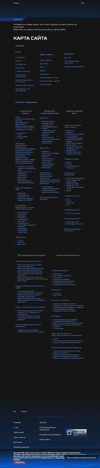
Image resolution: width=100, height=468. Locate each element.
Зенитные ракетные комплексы (29, 263)
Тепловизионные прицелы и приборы (65, 307)
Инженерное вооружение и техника (25, 207)
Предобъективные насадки (65, 312)
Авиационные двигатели (46, 180)
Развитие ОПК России (25, 85)
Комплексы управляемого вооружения (21, 145)
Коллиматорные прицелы (64, 310)
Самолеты (44, 118)
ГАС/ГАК (70, 204)
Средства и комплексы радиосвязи (22, 177)
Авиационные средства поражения (49, 183)
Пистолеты (22, 215)
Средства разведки (25, 200)
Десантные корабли (75, 145)
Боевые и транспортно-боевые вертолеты (50, 154)
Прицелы (21, 229)
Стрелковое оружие (24, 210)
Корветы (70, 133)
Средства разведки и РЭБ (24, 190)
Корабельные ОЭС (72, 211)
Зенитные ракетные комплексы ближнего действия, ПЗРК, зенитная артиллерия (31, 279)
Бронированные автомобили (22, 124)
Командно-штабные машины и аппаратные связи (26, 171)
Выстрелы (22, 246)
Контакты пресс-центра (47, 81)
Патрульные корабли (71, 135)
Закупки (68, 57)
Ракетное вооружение (71, 179)
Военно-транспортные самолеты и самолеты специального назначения (48, 139)
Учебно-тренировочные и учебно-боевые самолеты (49, 131)
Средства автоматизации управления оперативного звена (31, 331)
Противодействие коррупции (72, 61)
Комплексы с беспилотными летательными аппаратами (46, 175)
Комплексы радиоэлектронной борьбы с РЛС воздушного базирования (31, 313)
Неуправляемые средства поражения (51, 192)
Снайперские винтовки (23, 221)
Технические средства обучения (49, 199)
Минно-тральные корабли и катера (74, 154)
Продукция (18, 432)
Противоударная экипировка (65, 320)
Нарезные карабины (62, 278)
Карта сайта (44, 441)
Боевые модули (22, 159)
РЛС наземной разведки (21, 150)
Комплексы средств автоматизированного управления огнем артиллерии (25, 154)
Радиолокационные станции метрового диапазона (30, 296)
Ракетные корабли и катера (75, 142)
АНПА (69, 165)
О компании (20, 58)
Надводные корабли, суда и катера (73, 127)
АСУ (68, 206)
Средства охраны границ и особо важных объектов (67, 353)
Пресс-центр (19, 437)
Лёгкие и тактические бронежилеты (62, 324)
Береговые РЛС (73, 223)
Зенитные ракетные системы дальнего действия (30, 267)
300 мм (20, 244)
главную (30, 30)
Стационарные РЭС (72, 219)
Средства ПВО (72, 185)
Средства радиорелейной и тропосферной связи (26, 182)
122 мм (20, 242)
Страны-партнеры (23, 72)
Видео (42, 70)
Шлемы (56, 329)
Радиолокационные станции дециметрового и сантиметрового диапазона (30, 300)
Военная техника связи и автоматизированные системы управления (25, 163)
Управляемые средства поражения (51, 189)
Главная (19, 46)
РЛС (68, 201)
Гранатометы (23, 213)
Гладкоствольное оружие (64, 280)
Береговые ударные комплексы (72, 230)
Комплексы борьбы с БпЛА (29, 317)
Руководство (21, 65)
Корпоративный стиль (50, 77)
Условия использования (71, 66)
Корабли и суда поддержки (73, 150)
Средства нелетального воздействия (66, 337)
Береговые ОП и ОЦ (75, 224)
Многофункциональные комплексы (68, 342)
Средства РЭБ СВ (25, 201)
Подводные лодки (72, 160)
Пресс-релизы (46, 60)
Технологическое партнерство (23, 89)
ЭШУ (55, 341)
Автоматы (22, 217)
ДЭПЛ (69, 163)
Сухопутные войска (26, 112)
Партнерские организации (21, 76)
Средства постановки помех (74, 189)
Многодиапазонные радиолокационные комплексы (31, 292)
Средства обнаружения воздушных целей (30, 287)
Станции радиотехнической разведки (29, 319)
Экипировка (55, 317)
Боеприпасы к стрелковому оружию (23, 225)
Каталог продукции (26, 101)
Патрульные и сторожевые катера (75, 138)
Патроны (57, 291)
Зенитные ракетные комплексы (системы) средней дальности (31, 270)
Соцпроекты (45, 73)
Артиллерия (22, 137)
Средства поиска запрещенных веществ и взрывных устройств (67, 357)
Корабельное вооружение (70, 174)
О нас (15, 427)
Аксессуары (58, 331)
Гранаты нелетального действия (67, 344)
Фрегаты (70, 131)
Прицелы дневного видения (65, 302)
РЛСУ (68, 202)
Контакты (17, 442)
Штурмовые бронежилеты (64, 322)
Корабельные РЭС (72, 197)
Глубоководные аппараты (73, 167)
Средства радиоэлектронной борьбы (28, 307)
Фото (42, 66)
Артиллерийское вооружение (73, 183)
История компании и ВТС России (24, 81)
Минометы (22, 134)
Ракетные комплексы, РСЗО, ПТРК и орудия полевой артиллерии (25, 128)
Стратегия (20, 68)
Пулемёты (22, 218)
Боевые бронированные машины (22, 120)
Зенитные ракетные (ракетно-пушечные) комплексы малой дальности (30, 274)
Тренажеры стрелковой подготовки (22, 232)
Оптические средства (59, 298)
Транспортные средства (60, 336)
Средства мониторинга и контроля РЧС (24, 196)
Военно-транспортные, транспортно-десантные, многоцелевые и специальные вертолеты (49, 162)
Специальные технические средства (66, 349)
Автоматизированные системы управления (29, 326)
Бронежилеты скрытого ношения (67, 327)
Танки (18, 117)
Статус (18, 61)
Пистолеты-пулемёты (62, 275)
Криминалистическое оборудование (62, 360)
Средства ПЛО (72, 187)
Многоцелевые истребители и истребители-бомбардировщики (50, 124)
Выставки (44, 63)
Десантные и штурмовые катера (74, 147)
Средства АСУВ (24, 174)
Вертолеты (45, 149)
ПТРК (20, 139)
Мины (69, 192)
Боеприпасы (20, 239)
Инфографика (46, 85)
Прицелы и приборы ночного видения (65, 304)
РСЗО (20, 135)
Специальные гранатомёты (65, 283)
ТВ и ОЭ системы (73, 214)
